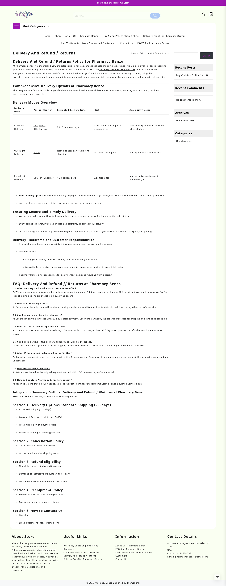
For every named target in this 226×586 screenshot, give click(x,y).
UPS (35, 125)
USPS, (42, 125)
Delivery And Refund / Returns (79, 555)
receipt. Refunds (89, 357)
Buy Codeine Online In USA (192, 75)
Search (206, 55)
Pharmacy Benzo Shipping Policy (80, 545)
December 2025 (185, 120)
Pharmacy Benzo (103, 582)
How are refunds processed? (33, 368)
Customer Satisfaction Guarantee (81, 552)
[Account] (205, 14)
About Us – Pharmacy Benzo (130, 545)
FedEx (36, 152)
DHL (35, 128)
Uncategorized (184, 141)
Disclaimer (69, 549)
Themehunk (133, 582)
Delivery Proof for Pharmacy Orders (82, 559)
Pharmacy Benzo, (25, 65)
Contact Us (121, 559)
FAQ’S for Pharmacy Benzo (129, 549)
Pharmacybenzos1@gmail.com (91, 383)
